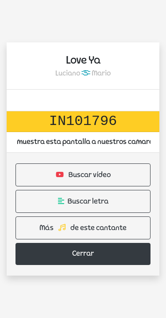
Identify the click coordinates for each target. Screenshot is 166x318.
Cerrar (83, 253)
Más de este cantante (83, 228)
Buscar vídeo (83, 175)
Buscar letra (83, 201)
